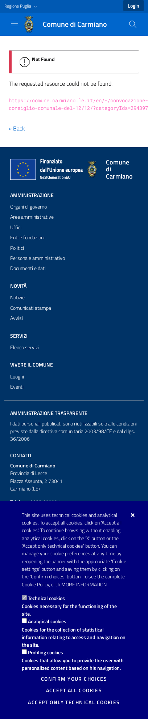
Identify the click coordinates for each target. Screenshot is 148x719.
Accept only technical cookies (74, 702)
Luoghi (17, 377)
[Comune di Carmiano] (69, 24)
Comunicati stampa (30, 308)
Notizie (17, 297)
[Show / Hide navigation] (14, 23)
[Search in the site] (132, 24)
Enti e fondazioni (27, 237)
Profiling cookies (45, 652)
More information (84, 585)
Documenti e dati (28, 268)
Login (133, 6)
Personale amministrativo (37, 258)
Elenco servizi (24, 347)
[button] (21, 6)
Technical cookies (46, 598)
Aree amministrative (32, 217)
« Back (17, 128)
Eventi (17, 387)
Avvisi (16, 318)
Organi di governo (28, 207)
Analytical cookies (47, 621)
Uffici (15, 227)
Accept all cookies (74, 690)
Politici (17, 248)
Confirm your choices (74, 679)
